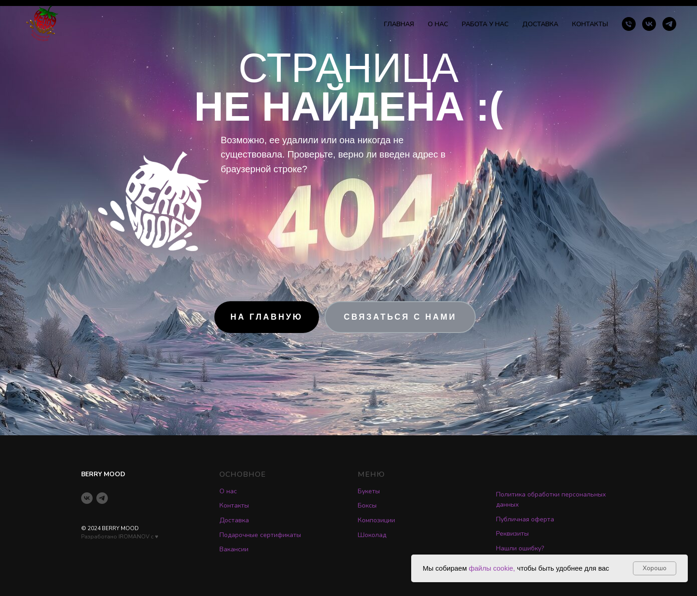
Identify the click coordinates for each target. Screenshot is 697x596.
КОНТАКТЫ (590, 24)
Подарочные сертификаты (260, 535)
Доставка (234, 520)
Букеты (369, 491)
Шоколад (372, 535)
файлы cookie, (492, 568)
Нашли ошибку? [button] (520, 548)
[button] (400, 317)
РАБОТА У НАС (485, 24)
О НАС (438, 24)
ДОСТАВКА (540, 24)
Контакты (234, 505)
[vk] (649, 24)
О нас (228, 491)
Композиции (376, 520)
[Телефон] (629, 24)
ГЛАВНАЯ (399, 24)
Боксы (367, 505)
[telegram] (669, 24)
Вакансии (233, 549)
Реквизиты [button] (512, 533)
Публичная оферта (525, 519)
